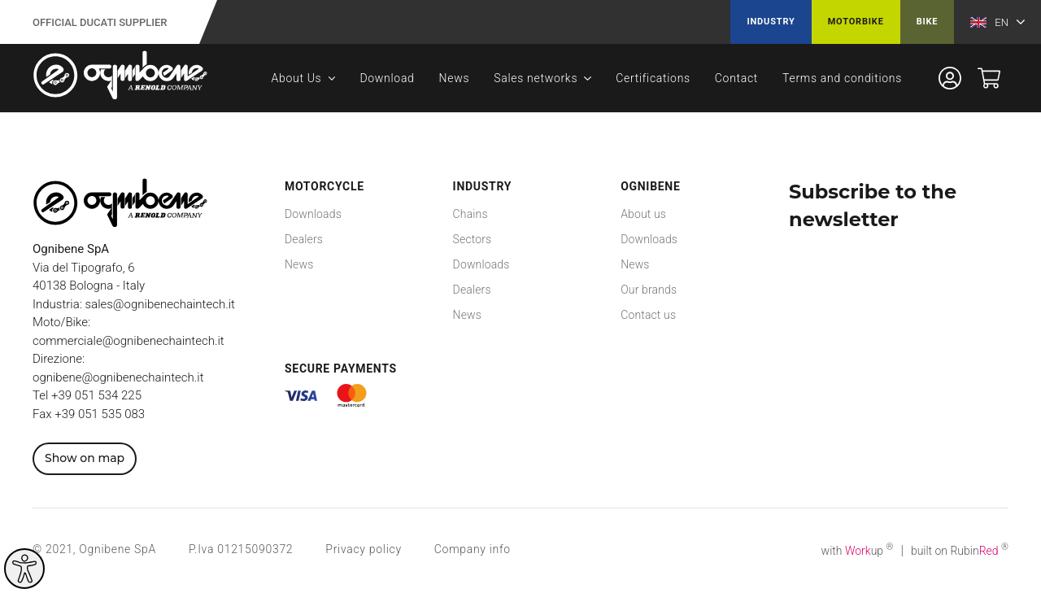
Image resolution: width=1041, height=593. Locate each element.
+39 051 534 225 (96, 395)
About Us (297, 78)
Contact (736, 78)
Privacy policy (363, 549)
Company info (472, 549)
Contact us (648, 314)
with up (857, 550)
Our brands (649, 289)
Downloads (313, 213)
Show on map (84, 458)
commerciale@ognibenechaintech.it (128, 341)
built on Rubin (959, 550)
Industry (771, 21)
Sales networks (535, 78)
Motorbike (856, 21)
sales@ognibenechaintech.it (160, 304)
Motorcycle (324, 186)
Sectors (472, 239)
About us (643, 213)
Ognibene (650, 186)
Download (386, 78)
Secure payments (341, 368)
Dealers (304, 239)
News (454, 78)
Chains (470, 213)
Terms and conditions (842, 78)
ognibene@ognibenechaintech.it (118, 377)
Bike (928, 21)
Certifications (653, 78)
